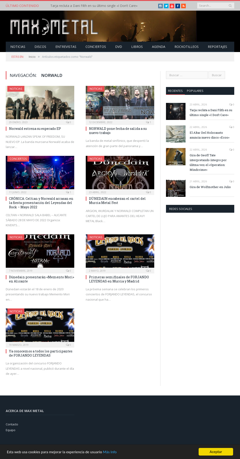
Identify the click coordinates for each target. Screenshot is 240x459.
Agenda (158, 46)
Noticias (17, 46)
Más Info (110, 452)
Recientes (175, 91)
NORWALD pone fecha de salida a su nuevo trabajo (118, 130)
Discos (40, 46)
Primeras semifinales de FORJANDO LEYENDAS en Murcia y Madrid (119, 279)
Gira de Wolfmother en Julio (210, 187)
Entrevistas (65, 46)
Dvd (118, 46)
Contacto (12, 424)
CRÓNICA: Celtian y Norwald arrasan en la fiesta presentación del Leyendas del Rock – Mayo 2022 (41, 202)
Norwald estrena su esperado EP (35, 128)
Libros (137, 46)
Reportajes (217, 46)
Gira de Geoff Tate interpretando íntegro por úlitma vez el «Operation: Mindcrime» (208, 162)
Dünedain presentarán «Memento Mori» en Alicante (41, 279)
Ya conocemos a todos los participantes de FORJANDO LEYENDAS (40, 353)
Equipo (10, 430)
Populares (195, 91)
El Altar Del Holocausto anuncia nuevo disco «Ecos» (209, 135)
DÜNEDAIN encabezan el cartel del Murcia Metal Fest (117, 200)
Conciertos (96, 46)
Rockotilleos (186, 46)
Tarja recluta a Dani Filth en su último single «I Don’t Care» (93, 6)
